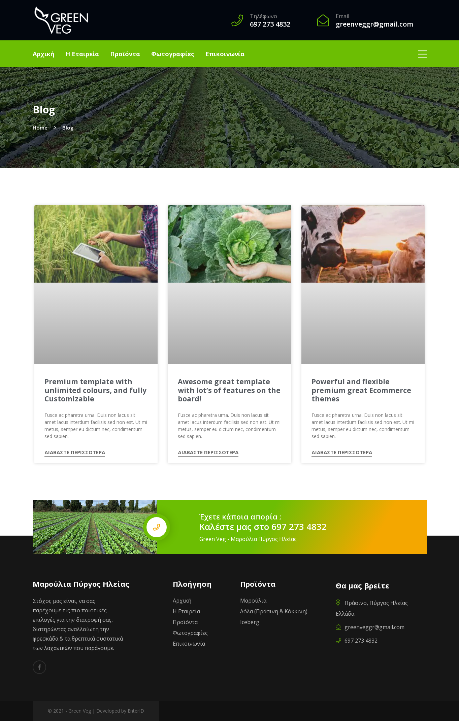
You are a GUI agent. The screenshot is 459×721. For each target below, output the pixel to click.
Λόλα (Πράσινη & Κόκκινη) (273, 611)
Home (40, 127)
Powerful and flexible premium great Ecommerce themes (361, 390)
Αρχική (43, 54)
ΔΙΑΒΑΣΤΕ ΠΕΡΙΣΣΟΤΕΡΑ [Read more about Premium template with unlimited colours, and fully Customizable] (74, 453)
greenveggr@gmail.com (370, 627)
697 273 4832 (299, 526)
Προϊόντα (125, 54)
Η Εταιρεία (82, 54)
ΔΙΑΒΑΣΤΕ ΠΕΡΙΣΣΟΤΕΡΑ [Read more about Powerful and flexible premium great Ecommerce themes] (342, 453)
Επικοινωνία (224, 54)
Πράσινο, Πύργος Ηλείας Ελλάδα (372, 608)
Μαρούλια (253, 600)
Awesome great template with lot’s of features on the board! (229, 390)
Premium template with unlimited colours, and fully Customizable (95, 390)
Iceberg (249, 622)
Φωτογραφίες (172, 54)
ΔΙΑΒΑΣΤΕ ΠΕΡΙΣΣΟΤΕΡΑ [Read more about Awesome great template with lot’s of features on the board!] (208, 453)
